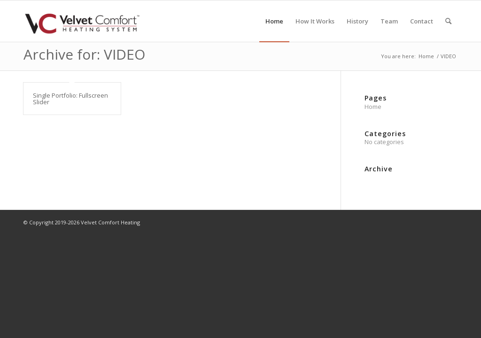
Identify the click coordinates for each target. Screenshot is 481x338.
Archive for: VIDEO (84, 54)
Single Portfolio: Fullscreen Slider (70, 98)
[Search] (448, 21)
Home (373, 106)
